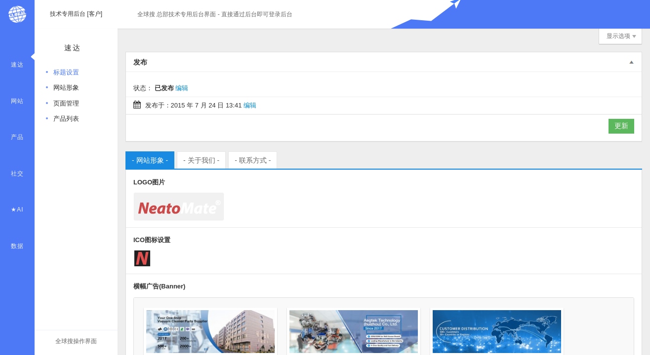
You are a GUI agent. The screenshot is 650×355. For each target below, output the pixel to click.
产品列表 (66, 118)
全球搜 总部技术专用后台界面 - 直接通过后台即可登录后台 (214, 14)
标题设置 (66, 72)
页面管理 (66, 103)
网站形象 (66, 87)
